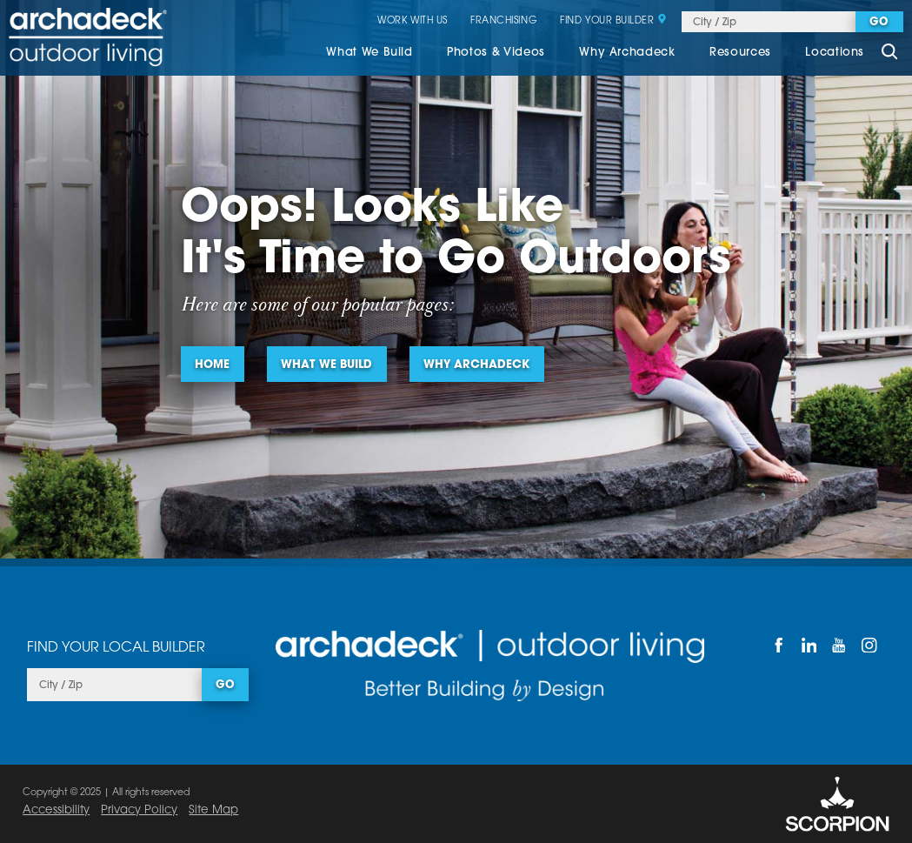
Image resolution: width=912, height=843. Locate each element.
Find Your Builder (613, 21)
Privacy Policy (139, 810)
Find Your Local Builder (116, 648)
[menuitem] (369, 54)
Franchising (503, 21)
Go (879, 22)
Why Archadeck (627, 52)
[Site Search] (888, 54)
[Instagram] (870, 645)
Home (212, 365)
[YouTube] (839, 645)
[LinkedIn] (809, 645)
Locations (834, 52)
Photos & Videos (496, 52)
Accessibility (56, 810)
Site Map (213, 810)
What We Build (369, 52)
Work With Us (412, 21)
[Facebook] (778, 645)
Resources (740, 52)
